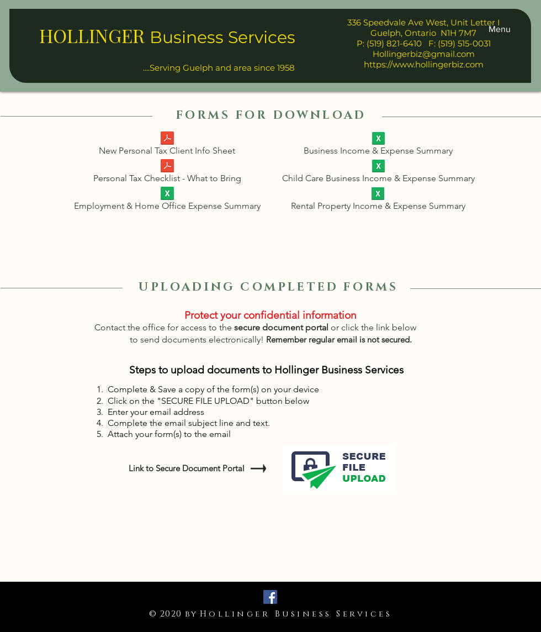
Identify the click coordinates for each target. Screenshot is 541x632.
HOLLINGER (92, 35)
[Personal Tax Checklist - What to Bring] (167, 173)
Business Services (222, 37)
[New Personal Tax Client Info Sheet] (167, 145)
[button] (499, 29)
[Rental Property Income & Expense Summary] (377, 201)
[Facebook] (270, 597)
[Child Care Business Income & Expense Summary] (378, 173)
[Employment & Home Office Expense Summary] (167, 201)
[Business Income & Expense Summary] (378, 146)
